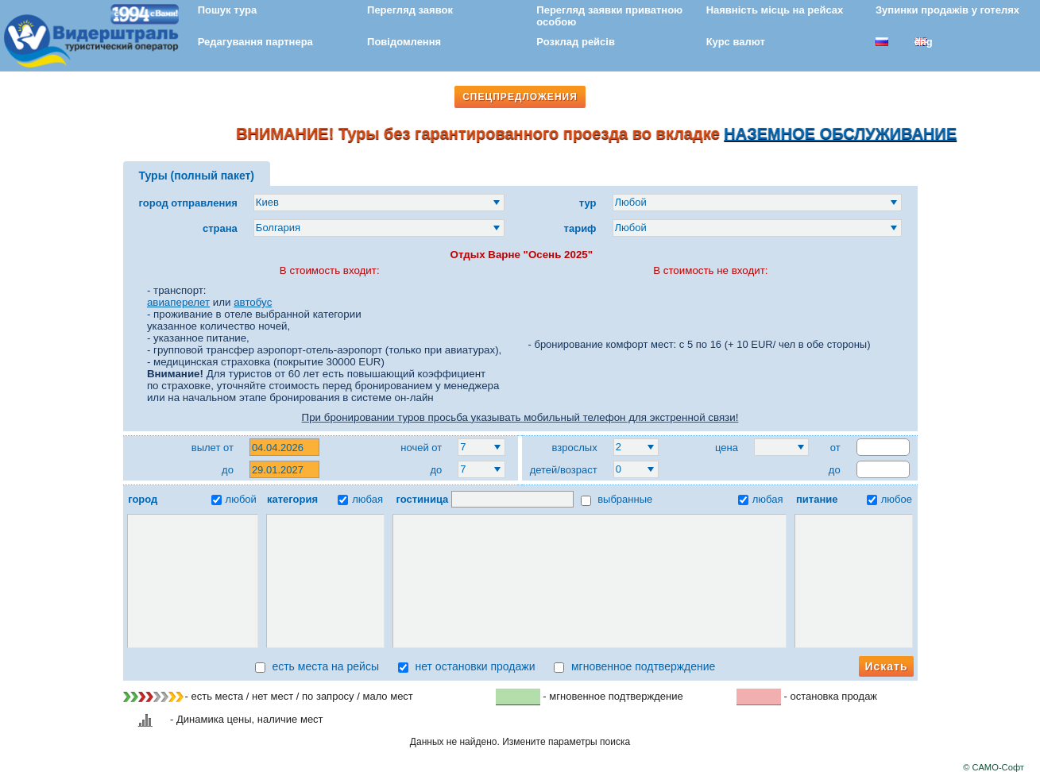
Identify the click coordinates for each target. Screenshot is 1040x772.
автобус (253, 302)
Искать (885, 666)
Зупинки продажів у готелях (947, 10)
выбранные (617, 499)
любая (360, 499)
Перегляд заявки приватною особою (609, 16)
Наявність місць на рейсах (775, 10)
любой (234, 499)
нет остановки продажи (466, 666)
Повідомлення (404, 42)
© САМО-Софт (993, 767)
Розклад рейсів (575, 42)
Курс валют (735, 42)
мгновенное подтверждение (634, 666)
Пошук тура (227, 10)
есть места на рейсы (317, 666)
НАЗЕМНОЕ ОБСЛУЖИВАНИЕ (852, 133)
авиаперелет (178, 302)
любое (889, 499)
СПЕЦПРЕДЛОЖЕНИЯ (520, 96)
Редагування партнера (255, 42)
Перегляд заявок (410, 10)
